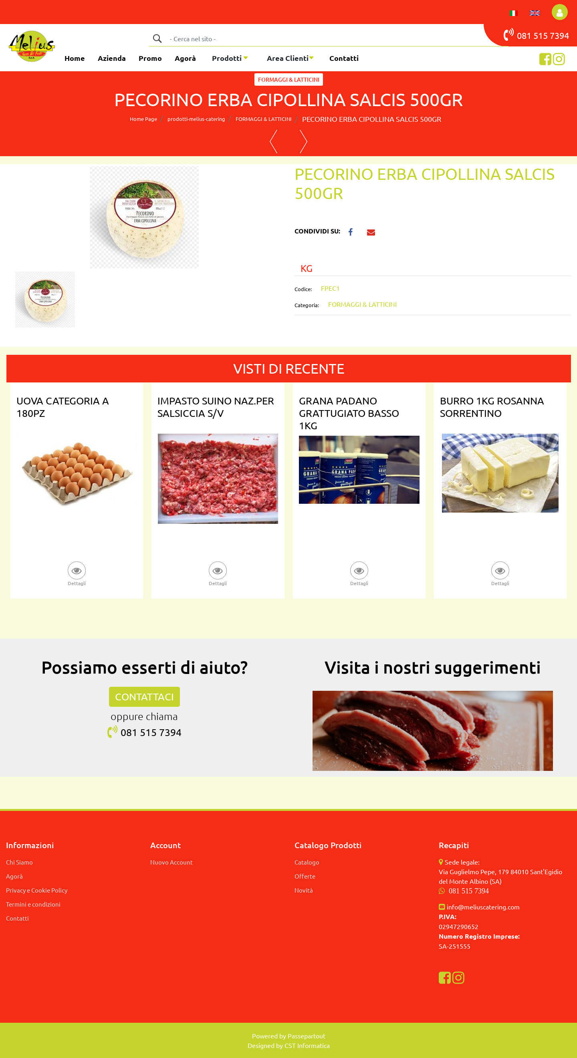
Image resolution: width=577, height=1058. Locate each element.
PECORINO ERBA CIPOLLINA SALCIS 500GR (371, 119)
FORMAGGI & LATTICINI (288, 79)
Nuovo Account (171, 862)
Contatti (344, 57)
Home (75, 57)
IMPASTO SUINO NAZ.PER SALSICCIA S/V (215, 406)
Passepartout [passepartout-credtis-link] (306, 1036)
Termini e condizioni (33, 904)
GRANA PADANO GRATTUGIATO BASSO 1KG (349, 413)
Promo (150, 57)
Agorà (185, 57)
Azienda (112, 57)
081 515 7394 (469, 891)
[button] (157, 38)
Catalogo (307, 862)
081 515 (527, 34)
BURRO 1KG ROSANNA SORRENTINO (492, 406)
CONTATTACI (144, 696)
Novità (304, 890)
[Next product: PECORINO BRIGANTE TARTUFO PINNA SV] (304, 142)
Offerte (305, 876)
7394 (559, 35)
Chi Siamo (19, 862)
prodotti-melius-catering (196, 118)
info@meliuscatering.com (483, 907)
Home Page (143, 118)
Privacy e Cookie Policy (36, 890)
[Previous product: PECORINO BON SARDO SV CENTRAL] (273, 142)
